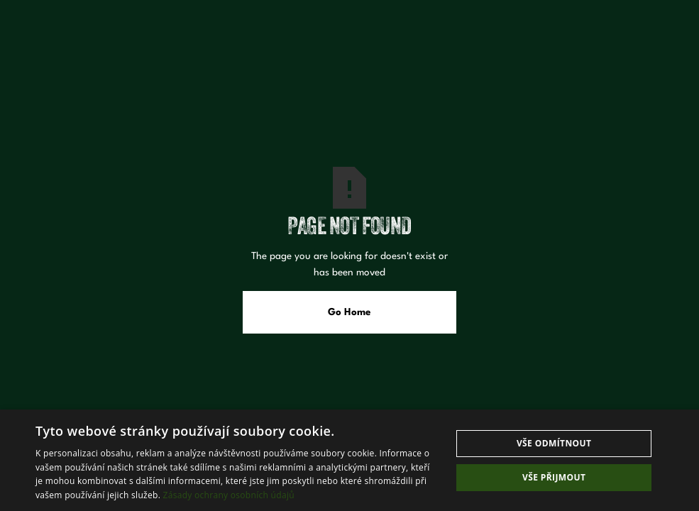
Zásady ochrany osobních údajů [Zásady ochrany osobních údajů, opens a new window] (229, 495)
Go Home (349, 312)
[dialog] (349, 460)
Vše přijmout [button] (553, 477)
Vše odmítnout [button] (554, 443)
